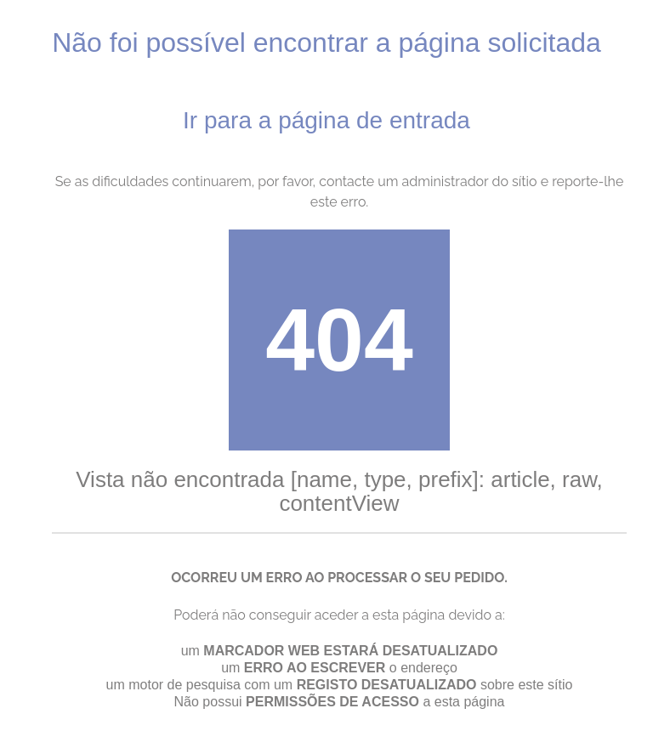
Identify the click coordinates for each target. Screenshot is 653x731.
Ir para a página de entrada (326, 120)
